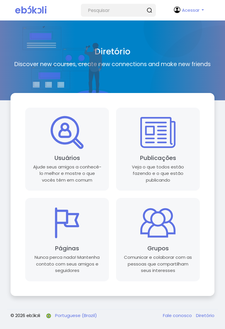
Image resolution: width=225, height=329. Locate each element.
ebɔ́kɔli (31, 10)
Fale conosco (178, 315)
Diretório (205, 315)
